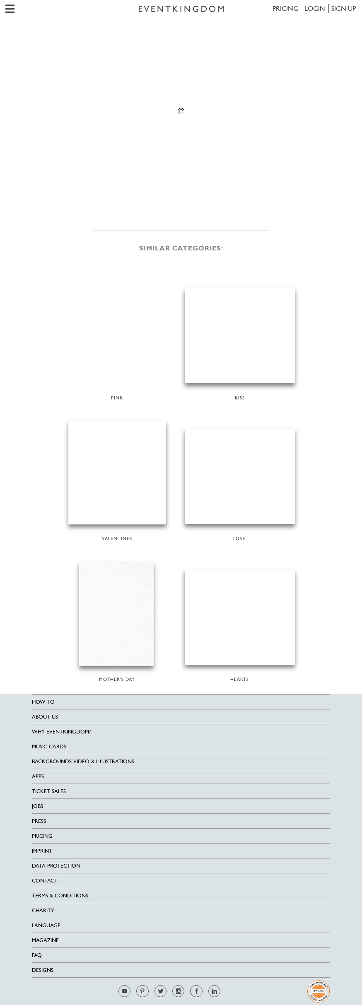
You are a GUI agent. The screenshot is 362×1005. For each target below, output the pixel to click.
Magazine (45, 940)
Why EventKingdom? (61, 732)
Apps (38, 776)
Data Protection (56, 866)
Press (39, 821)
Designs (42, 970)
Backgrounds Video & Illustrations (83, 761)
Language (46, 925)
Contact (45, 881)
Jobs (37, 806)
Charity (43, 910)
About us (45, 717)
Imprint (42, 851)
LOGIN (314, 8)
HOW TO (43, 702)
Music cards (49, 746)
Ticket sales (49, 791)
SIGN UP (343, 8)
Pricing (285, 8)
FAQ (37, 955)
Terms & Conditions (60, 895)
